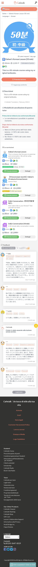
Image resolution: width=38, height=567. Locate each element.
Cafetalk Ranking (9, 512)
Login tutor (7, 482)
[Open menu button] (2, 3)
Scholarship (7, 465)
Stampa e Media (19, 434)
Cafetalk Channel (9, 509)
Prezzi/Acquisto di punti (12, 453)
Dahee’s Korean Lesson (17, 152)
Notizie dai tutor (9, 488)
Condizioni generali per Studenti (14, 456)
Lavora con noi (19, 429)
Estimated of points (27, 63)
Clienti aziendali (9, 463)
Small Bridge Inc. (9, 524)
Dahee (4, 13)
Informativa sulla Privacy (12, 522)
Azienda (19, 410)
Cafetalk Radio (9, 468)
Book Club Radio (9, 470)
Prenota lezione (19, 79)
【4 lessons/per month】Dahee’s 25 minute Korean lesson (21, 178)
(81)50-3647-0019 (13, 543)
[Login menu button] (35, 3)
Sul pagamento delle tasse (12, 500)
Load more (19, 392)
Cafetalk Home (9, 451)
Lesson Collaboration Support (14, 519)
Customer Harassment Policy (19, 425)
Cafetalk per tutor (10, 480)
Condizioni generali (10, 490)
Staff (19, 415)
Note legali (19, 420)
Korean (13, 16)
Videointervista (9, 485)
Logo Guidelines (19, 439)
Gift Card (7, 517)
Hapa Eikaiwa (8, 527)
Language (5, 16)
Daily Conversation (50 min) (18, 224)
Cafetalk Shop (8, 514)
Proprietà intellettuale (11, 493)
